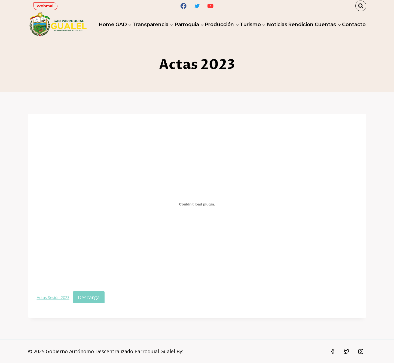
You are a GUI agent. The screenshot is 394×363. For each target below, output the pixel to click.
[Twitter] (197, 6)
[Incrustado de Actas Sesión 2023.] (197, 204)
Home (106, 25)
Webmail (45, 6)
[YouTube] (210, 6)
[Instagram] (360, 351)
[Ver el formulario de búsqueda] (360, 6)
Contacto (354, 25)
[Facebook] (183, 6)
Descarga (89, 297)
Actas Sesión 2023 (53, 297)
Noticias (277, 25)
